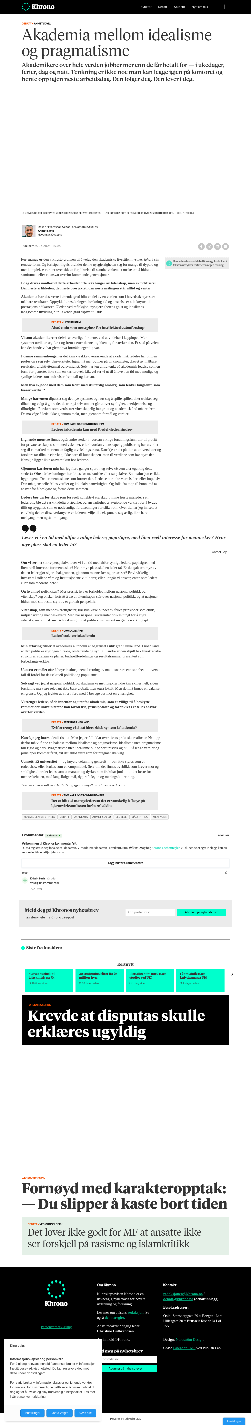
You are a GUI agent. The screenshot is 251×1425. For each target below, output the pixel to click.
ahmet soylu (101, 817)
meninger (159, 817)
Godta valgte (59, 1413)
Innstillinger (234, 1421)
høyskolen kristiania (39, 817)
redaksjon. (136, 1312)
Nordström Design (189, 1339)
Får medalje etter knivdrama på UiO (193, 975)
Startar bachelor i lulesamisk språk (42, 975)
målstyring (140, 817)
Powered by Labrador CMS (125, 1419)
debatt (64, 817)
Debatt (162, 9)
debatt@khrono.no (178, 1299)
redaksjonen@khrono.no (183, 1294)
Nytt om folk (200, 9)
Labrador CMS (184, 1348)
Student (179, 9)
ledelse (121, 817)
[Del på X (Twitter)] (209, 246)
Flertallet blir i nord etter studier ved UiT (147, 975)
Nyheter (145, 9)
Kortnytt (125, 964)
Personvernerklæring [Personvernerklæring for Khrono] (56, 1327)
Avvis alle (85, 1413)
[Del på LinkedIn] (217, 246)
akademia (81, 817)
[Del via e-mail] (225, 246)
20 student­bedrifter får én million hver (98, 975)
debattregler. (115, 1317)
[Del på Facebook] (201, 246)
